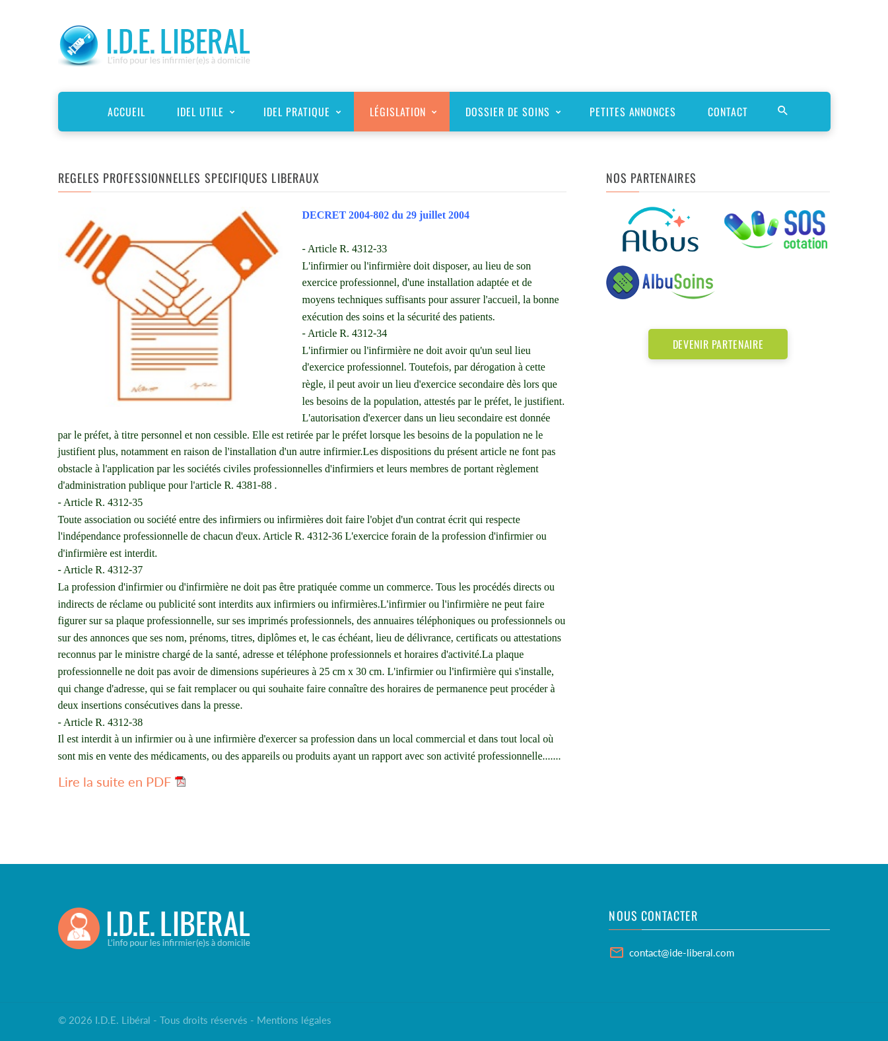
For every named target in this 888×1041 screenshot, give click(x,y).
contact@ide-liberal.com (681, 952)
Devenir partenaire (718, 344)
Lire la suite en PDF (114, 781)
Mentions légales (294, 1020)
